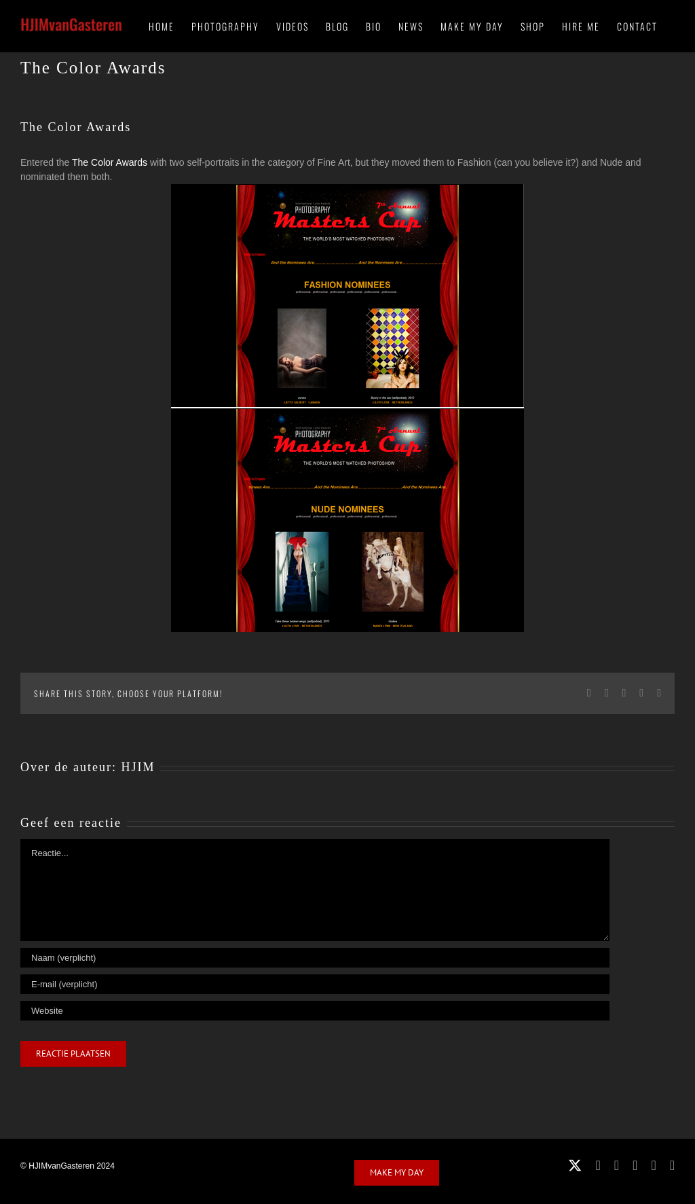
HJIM (138, 767)
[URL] (314, 1011)
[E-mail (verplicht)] (314, 984)
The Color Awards (109, 162)
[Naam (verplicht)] (314, 958)
